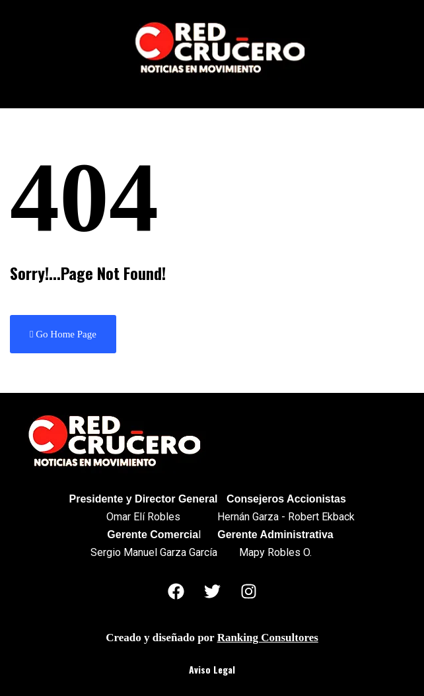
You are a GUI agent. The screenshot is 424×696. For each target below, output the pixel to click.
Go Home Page (63, 334)
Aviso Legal (212, 669)
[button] (212, 91)
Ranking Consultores (267, 637)
